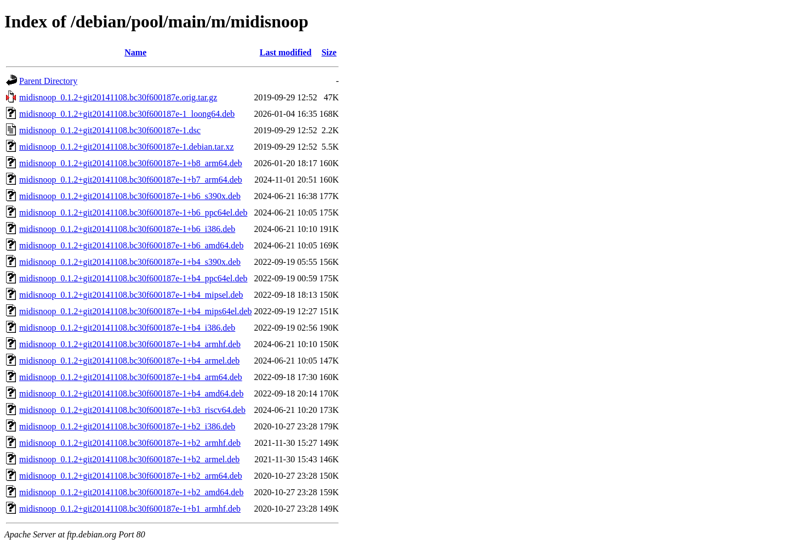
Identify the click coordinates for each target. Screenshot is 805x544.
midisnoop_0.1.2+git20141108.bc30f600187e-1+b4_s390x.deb (130, 262)
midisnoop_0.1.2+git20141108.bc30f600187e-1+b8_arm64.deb (130, 163)
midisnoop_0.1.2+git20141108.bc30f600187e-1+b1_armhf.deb (130, 508)
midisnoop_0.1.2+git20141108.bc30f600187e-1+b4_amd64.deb (131, 393)
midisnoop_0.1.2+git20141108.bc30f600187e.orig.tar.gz (118, 97)
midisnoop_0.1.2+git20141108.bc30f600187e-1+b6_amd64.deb (131, 245)
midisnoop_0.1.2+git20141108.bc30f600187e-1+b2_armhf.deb (130, 442)
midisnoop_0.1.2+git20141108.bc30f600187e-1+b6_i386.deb (127, 229)
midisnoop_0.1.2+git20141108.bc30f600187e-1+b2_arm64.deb (130, 475)
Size (329, 52)
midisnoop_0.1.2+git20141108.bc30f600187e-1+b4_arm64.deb (130, 377)
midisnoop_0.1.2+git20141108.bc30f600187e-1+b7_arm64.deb (130, 179)
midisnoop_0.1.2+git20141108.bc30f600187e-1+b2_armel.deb (129, 459)
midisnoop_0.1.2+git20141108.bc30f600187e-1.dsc (110, 130)
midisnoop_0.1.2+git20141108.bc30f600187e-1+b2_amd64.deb (131, 492)
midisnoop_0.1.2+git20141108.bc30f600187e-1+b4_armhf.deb (130, 344)
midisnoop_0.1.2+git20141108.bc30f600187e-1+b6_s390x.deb (130, 196)
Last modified (286, 52)
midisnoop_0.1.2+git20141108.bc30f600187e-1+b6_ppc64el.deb (133, 212)
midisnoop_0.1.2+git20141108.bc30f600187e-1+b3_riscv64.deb (132, 410)
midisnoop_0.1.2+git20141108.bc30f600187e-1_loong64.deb (127, 113)
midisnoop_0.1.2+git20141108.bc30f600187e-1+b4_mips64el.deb (135, 311)
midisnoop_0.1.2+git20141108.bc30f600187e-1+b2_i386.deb (127, 426)
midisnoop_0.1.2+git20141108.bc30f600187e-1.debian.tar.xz (126, 146)
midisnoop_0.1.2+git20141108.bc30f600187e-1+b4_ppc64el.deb (133, 278)
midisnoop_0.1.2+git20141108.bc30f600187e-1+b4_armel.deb (129, 360)
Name (135, 52)
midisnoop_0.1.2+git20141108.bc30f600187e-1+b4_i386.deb (127, 327)
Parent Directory (48, 81)
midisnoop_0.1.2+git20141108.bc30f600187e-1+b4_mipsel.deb (131, 294)
